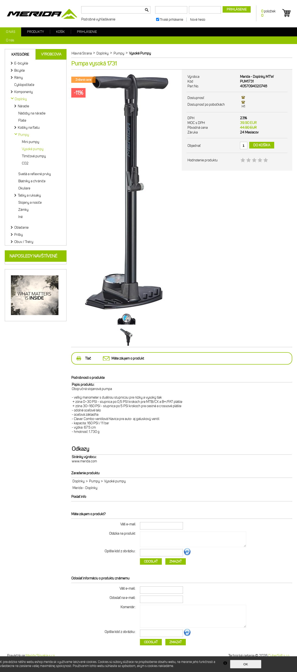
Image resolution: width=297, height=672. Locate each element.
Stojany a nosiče (30, 202)
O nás (10, 32)
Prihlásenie (87, 32)
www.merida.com (84, 461)
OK (245, 664)
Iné (20, 217)
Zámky (23, 210)
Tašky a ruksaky (29, 195)
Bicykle (19, 70)
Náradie (23, 106)
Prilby (18, 234)
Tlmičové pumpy (34, 156)
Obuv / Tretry (23, 242)
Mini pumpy (30, 142)
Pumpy (94, 481)
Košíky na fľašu (29, 127)
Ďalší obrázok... (187, 554)
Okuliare (24, 188)
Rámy (18, 77)
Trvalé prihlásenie (171, 20)
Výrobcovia (51, 54)
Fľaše (22, 120)
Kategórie (20, 54)
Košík (60, 32)
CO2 (25, 163)
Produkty (35, 32)
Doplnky (78, 481)
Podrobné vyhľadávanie (98, 19)
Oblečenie (21, 227)
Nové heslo (197, 20)
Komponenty (23, 92)
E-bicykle (21, 63)
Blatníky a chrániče (31, 181)
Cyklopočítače (24, 85)
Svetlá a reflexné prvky (34, 174)
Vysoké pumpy (32, 149)
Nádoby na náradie (31, 113)
